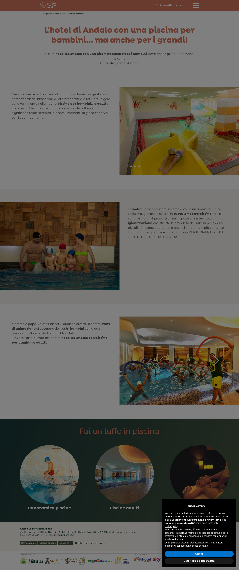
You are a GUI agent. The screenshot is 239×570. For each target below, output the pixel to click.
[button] (232, 504)
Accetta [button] (199, 553)
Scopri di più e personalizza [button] (199, 561)
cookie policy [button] (171, 526)
